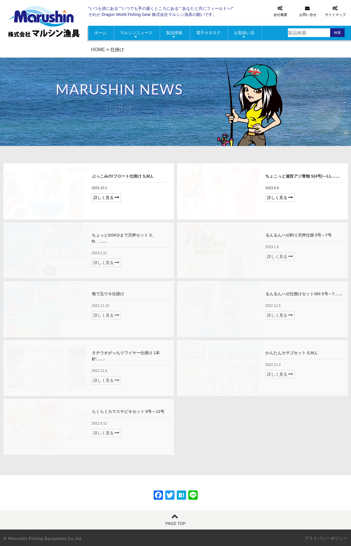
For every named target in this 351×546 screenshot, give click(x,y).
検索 (337, 33)
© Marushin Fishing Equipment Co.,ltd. (43, 538)
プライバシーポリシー (326, 538)
